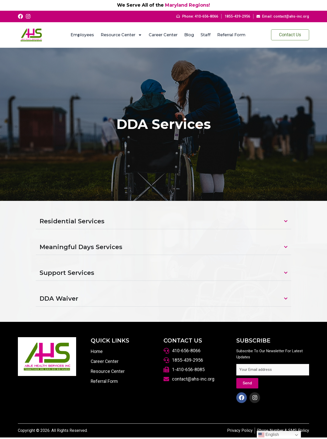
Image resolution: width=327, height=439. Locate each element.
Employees (81, 34)
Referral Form (230, 34)
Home (97, 351)
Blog (188, 34)
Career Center (161, 34)
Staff (204, 34)
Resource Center (120, 35)
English (268, 435)
